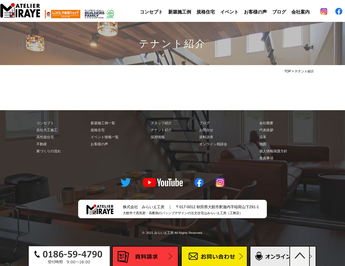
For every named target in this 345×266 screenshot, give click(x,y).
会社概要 (266, 123)
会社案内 (300, 12)
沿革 (262, 137)
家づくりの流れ (48, 151)
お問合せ (206, 130)
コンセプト (151, 12)
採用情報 (158, 137)
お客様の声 (255, 12)
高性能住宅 (45, 137)
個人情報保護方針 (273, 151)
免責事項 (266, 158)
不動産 (41, 144)
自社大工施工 (46, 130)
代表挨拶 (266, 130)
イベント (229, 12)
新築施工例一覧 (103, 123)
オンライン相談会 (213, 144)
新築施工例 (179, 12)
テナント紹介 (161, 130)
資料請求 (206, 137)
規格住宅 (205, 12)
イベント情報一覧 (105, 137)
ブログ (279, 12)
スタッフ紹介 (161, 123)
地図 (262, 144)
